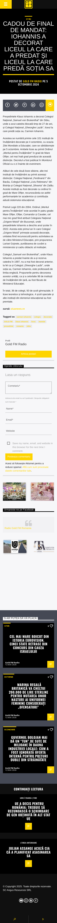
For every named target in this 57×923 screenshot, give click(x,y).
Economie (9, 729)
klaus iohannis (22, 322)
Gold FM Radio (32, 81)
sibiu (29, 326)
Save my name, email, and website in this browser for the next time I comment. (32, 443)
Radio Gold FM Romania (18, 528)
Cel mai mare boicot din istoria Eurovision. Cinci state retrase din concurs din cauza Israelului (29, 644)
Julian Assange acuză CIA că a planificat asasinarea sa (28, 852)
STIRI (28, 19)
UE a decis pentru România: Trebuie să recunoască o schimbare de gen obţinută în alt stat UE (28, 811)
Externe (8, 677)
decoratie (48, 317)
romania (20, 326)
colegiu (37, 317)
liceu (33, 322)
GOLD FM (8, 322)
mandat (42, 322)
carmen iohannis (24, 317)
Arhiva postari (28, 354)
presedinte (8, 326)
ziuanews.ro (18, 309)
